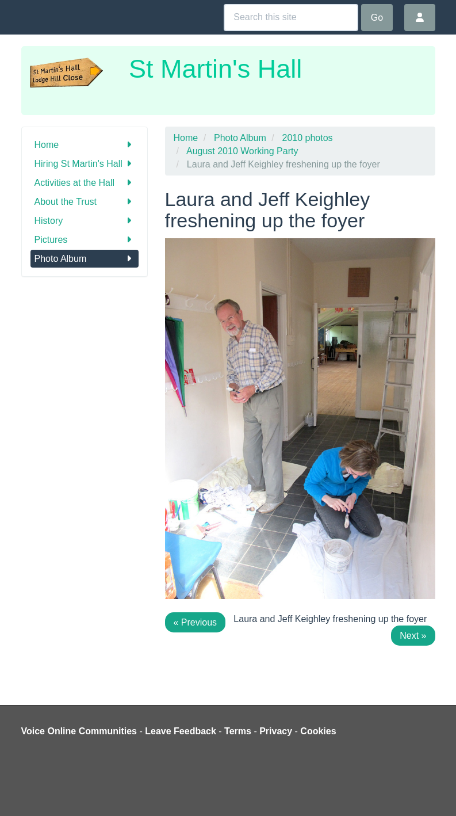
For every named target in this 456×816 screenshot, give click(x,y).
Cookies (318, 731)
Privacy (275, 731)
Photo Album (85, 258)
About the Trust (85, 201)
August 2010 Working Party (242, 151)
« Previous (195, 622)
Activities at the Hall (85, 182)
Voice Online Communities (79, 731)
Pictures (85, 239)
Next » (413, 635)
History (85, 220)
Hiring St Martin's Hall (85, 163)
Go (377, 17)
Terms (237, 731)
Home (85, 144)
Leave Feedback (180, 731)
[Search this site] (291, 17)
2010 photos (307, 138)
